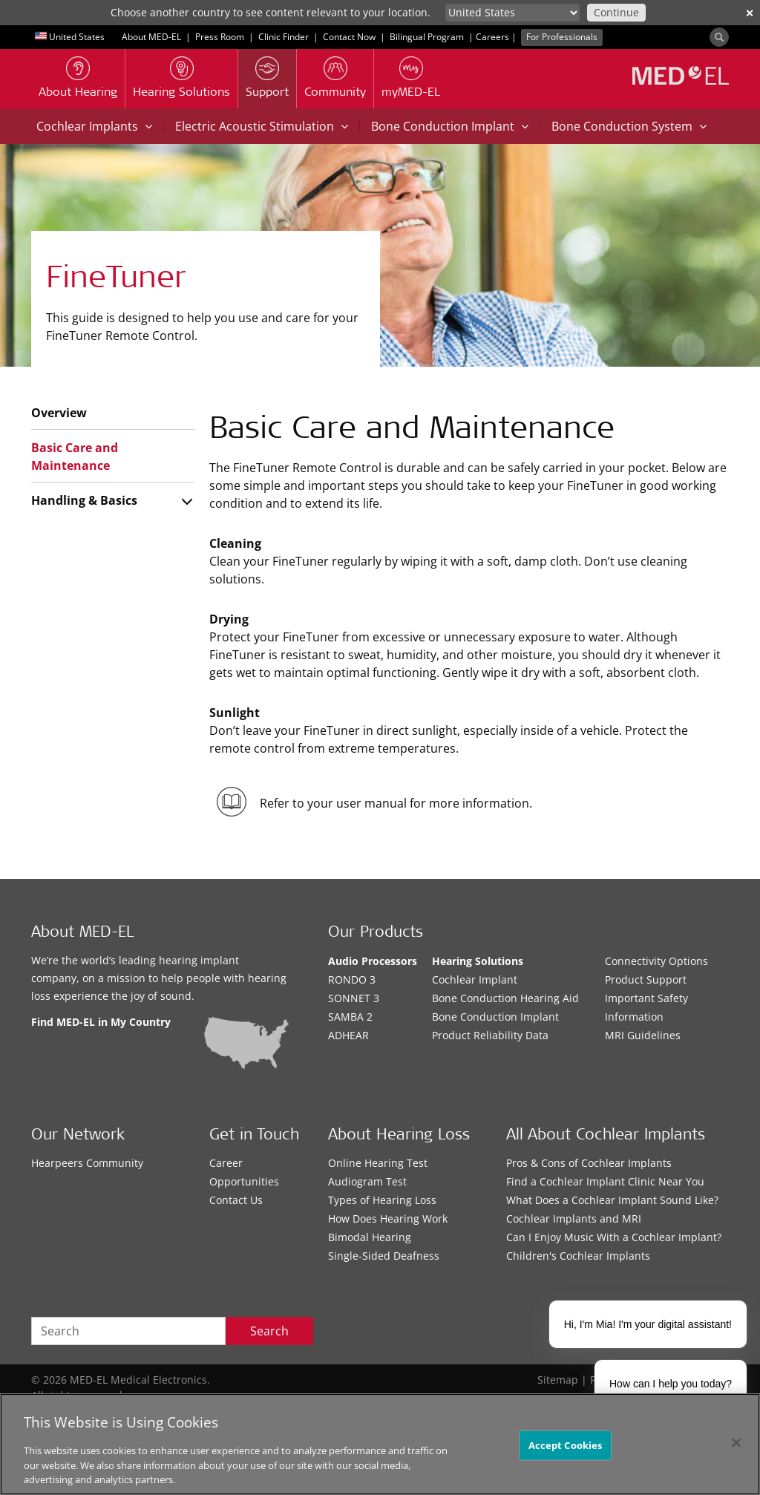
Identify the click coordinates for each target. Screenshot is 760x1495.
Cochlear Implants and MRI (573, 1218)
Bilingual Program (427, 36)
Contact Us (236, 1200)
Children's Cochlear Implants (578, 1256)
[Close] (736, 1442)
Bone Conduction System (629, 126)
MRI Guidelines (643, 1035)
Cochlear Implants (94, 126)
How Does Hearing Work (388, 1218)
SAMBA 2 (350, 1017)
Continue (616, 12)
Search (269, 1331)
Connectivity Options (656, 961)
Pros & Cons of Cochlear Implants (589, 1163)
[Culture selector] (512, 13)
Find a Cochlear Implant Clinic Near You (605, 1181)
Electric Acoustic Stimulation (261, 126)
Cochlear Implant (474, 979)
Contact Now (349, 36)
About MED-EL (151, 36)
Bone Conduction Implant (449, 126)
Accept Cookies (565, 1444)
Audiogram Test (367, 1181)
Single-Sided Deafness (383, 1256)
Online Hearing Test (378, 1163)
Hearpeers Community (87, 1163)
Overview (59, 413)
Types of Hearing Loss (382, 1200)
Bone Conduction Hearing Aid (505, 998)
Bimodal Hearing (369, 1237)
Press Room (219, 36)
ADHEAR (348, 1035)
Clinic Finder (283, 36)
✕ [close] (749, 13)
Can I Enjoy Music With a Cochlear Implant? (613, 1237)
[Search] (719, 37)
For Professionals (561, 36)
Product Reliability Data (490, 1035)
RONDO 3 (352, 979)
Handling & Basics (84, 500)
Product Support (646, 979)
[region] (380, 1444)
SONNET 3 (353, 998)
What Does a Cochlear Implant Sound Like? (612, 1200)
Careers (492, 36)
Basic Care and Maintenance (74, 456)
